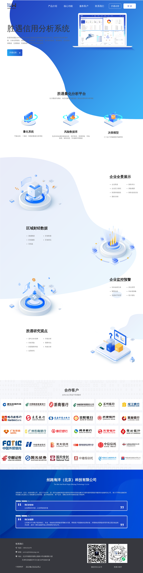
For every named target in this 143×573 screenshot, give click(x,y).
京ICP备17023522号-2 (33, 567)
